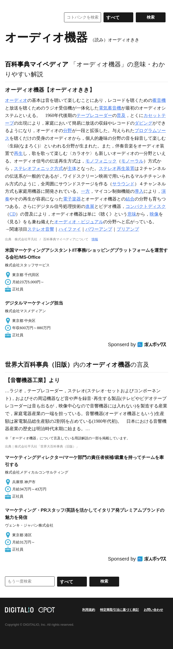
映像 (154, 214)
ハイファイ (70, 229)
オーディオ (16, 100)
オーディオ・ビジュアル (78, 221)
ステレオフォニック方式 (38, 168)
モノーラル (132, 161)
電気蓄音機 (110, 108)
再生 (18, 153)
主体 (72, 168)
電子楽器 (72, 199)
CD (12, 214)
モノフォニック (101, 161)
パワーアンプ (98, 229)
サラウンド (123, 183)
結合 (130, 199)
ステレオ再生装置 (117, 168)
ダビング (143, 123)
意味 (131, 214)
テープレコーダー (94, 115)
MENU (10, 5)
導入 (139, 191)
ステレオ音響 (40, 229)
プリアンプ (128, 229)
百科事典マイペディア (37, 64)
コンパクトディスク (146, 206)
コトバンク (29, 17)
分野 (67, 130)
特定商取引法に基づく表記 (119, 610)
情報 (95, 239)
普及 (121, 115)
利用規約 (88, 610)
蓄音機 (159, 100)
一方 (85, 191)
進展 (89, 206)
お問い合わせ (153, 610)
